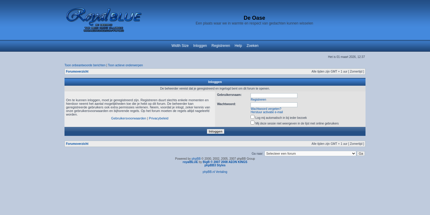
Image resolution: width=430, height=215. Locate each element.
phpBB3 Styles (215, 165)
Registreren (220, 46)
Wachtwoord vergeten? (266, 108)
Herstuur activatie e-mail (267, 112)
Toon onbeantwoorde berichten (84, 65)
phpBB (196, 158)
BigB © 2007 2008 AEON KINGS (225, 162)
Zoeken (253, 46)
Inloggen (200, 46)
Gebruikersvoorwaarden (128, 118)
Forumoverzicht (77, 71)
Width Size (179, 46)
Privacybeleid (158, 118)
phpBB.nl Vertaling (215, 171)
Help (238, 46)
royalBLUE (190, 162)
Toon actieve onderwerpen (125, 65)
